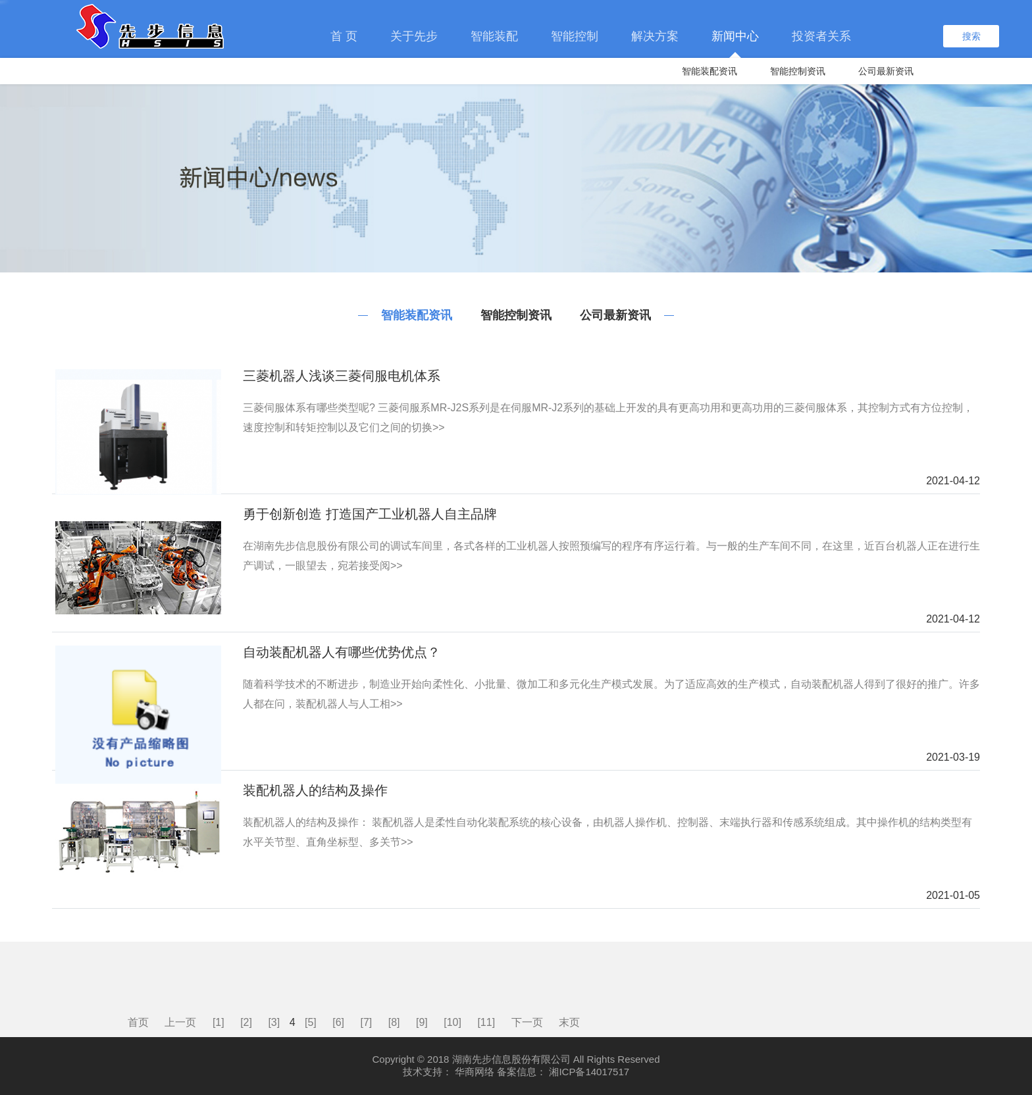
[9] (422, 1022)
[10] (452, 1022)
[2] (246, 1022)
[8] (394, 1022)
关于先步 (414, 36)
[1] (218, 1022)
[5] (311, 1022)
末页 (569, 1022)
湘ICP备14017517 (589, 1071)
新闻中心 (735, 36)
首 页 (343, 36)
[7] (367, 1022)
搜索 (971, 36)
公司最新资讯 (886, 71)
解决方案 (655, 36)
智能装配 (494, 36)
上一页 (180, 1022)
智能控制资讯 (797, 71)
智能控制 (574, 36)
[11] (486, 1022)
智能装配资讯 (709, 71)
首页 (138, 1022)
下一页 (527, 1022)
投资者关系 (821, 36)
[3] (274, 1022)
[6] (338, 1022)
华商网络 (474, 1071)
